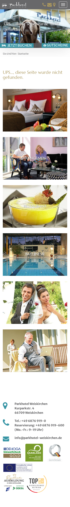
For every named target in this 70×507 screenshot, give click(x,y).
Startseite (23, 53)
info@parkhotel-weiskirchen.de (38, 438)
